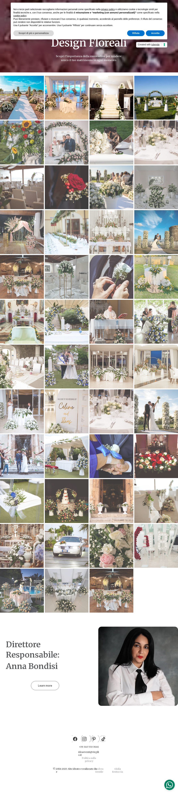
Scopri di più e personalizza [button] (34, 33)
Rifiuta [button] (136, 33)
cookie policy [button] (19, 15)
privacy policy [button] (108, 9)
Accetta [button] (155, 33)
